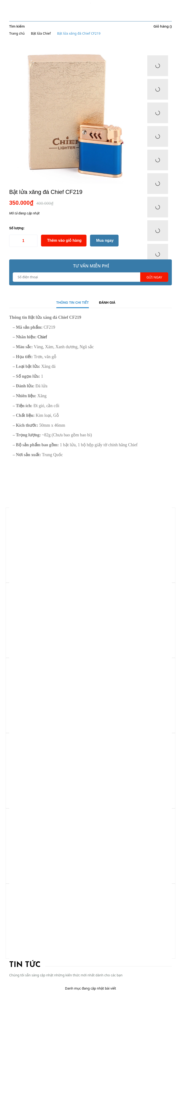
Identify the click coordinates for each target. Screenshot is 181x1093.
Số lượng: (17, 228)
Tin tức (25, 965)
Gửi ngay (154, 277)
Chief (42, 337)
